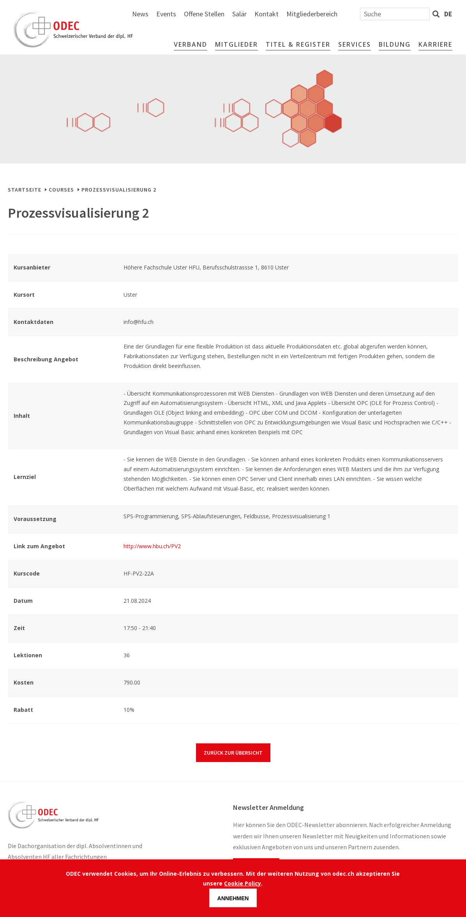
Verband (190, 44)
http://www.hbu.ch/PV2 (152, 546)
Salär (324, 13)
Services (354, 44)
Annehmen (233, 898)
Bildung (395, 44)
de (448, 13)
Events (251, 13)
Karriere (435, 44)
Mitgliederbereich (396, 13)
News (225, 13)
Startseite (24, 189)
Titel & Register (298, 44)
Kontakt (351, 13)
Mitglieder (236, 44)
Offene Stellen (288, 13)
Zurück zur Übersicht (233, 752)
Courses (61, 189)
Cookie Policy (242, 883)
